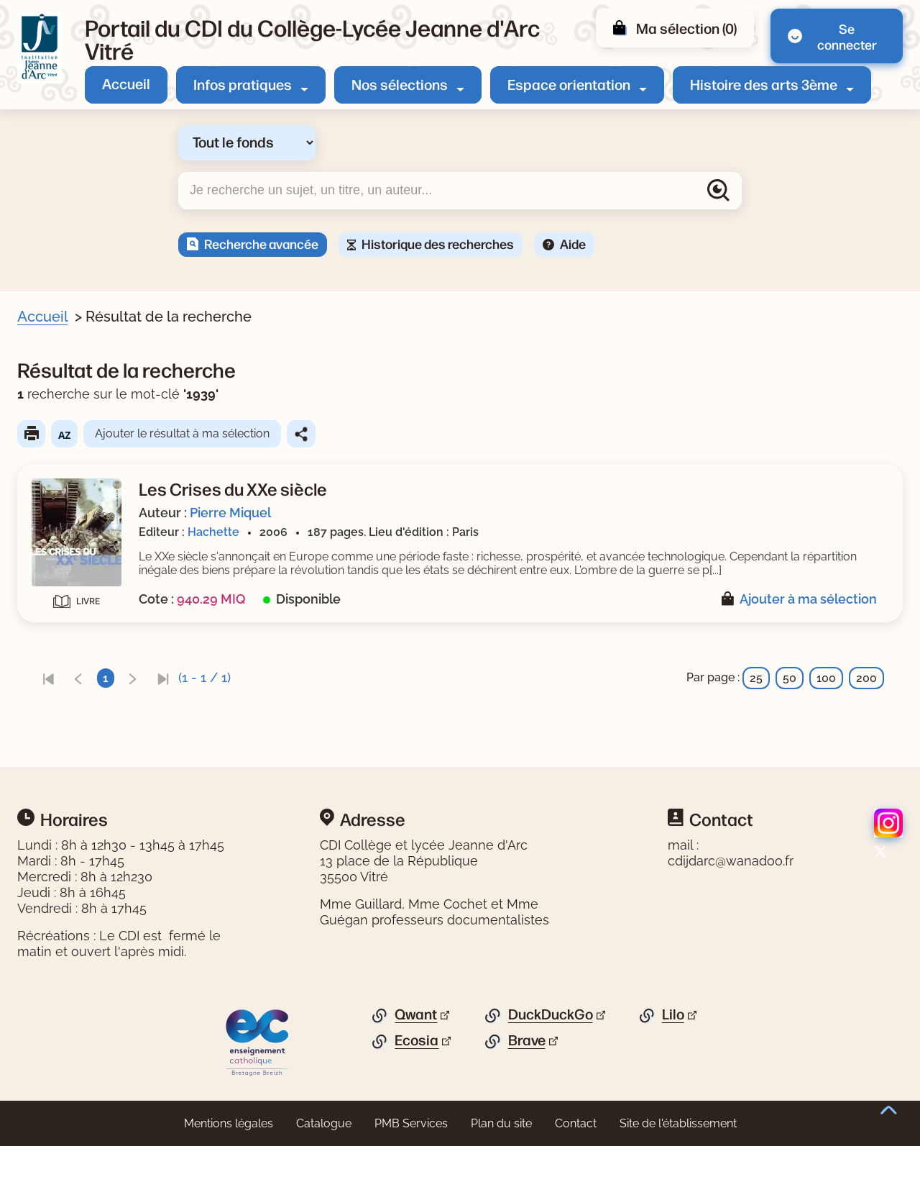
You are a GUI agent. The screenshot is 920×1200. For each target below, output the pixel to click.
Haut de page (888, 1124)
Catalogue (323, 1177)
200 (866, 692)
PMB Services (411, 1177)
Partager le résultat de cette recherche (580, 433)
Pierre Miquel (509, 512)
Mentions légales (228, 1177)
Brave (527, 1094)
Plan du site (501, 1177)
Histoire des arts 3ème (763, 84)
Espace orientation (568, 84)
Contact (576, 1177)
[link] (327, 691)
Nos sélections (399, 84)
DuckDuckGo (550, 1068)
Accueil (126, 83)
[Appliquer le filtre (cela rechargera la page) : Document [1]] (96, 429)
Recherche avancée (261, 243)
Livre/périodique (80, 407)
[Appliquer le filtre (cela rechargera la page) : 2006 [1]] (79, 647)
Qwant (416, 1068)
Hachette (492, 532)
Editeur (54, 675)
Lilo (673, 1068)
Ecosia (416, 1094)
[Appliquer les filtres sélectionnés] (69, 735)
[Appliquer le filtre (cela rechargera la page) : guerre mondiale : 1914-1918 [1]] (149, 501)
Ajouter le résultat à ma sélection (461, 433)
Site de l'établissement (678, 1177)
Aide (573, 243)
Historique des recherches (438, 243)
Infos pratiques (242, 84)
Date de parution (81, 626)
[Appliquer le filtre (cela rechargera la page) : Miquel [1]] (84, 597)
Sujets (53, 457)
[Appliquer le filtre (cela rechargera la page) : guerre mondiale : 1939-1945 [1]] (150, 524)
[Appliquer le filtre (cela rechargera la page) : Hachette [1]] (92, 697)
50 (789, 692)
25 (756, 692)
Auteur (54, 575)
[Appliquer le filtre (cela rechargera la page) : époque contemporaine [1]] (136, 478)
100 (826, 692)
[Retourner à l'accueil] (39, 47)
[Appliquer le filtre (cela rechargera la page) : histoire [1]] (86, 547)
